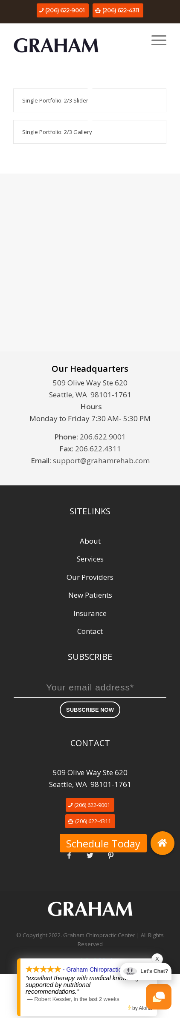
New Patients (90, 595)
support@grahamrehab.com (101, 460)
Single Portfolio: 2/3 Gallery (57, 132)
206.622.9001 (103, 437)
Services (90, 559)
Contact (90, 631)
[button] (162, 843)
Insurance (90, 613)
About (90, 541)
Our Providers (90, 577)
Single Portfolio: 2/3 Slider (55, 100)
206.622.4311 (98, 448)
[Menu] (154, 40)
